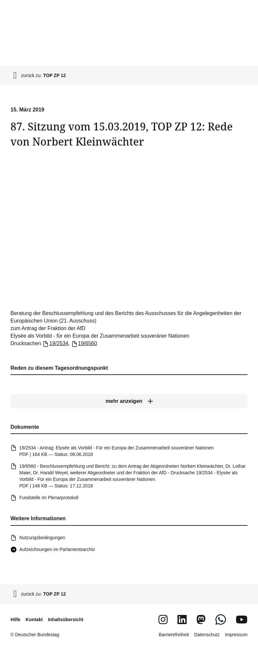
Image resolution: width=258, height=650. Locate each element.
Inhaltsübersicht (65, 619)
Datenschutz (207, 634)
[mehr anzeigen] (129, 401)
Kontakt (34, 619)
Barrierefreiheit (174, 634)
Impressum (236, 634)
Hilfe (15, 619)
